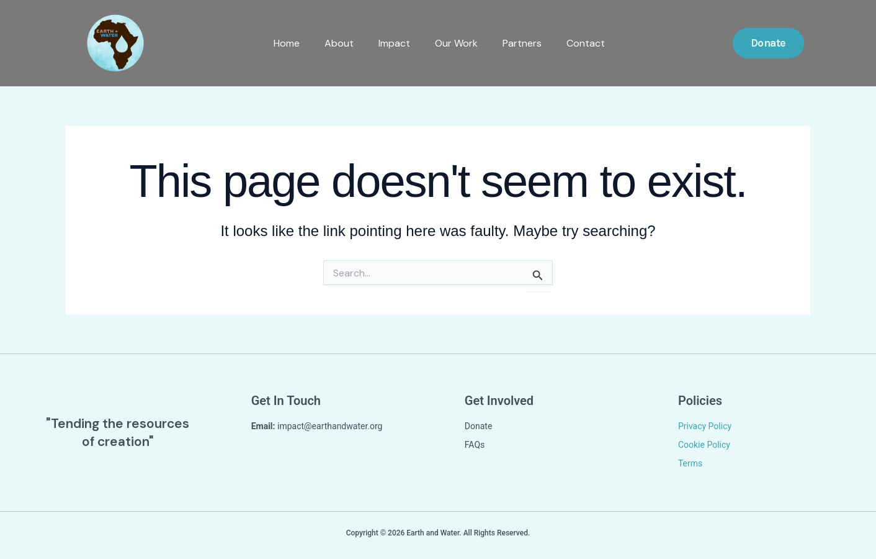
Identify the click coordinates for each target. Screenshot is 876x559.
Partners (520, 42)
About (337, 42)
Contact (584, 42)
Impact (393, 42)
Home (285, 42)
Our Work (455, 42)
